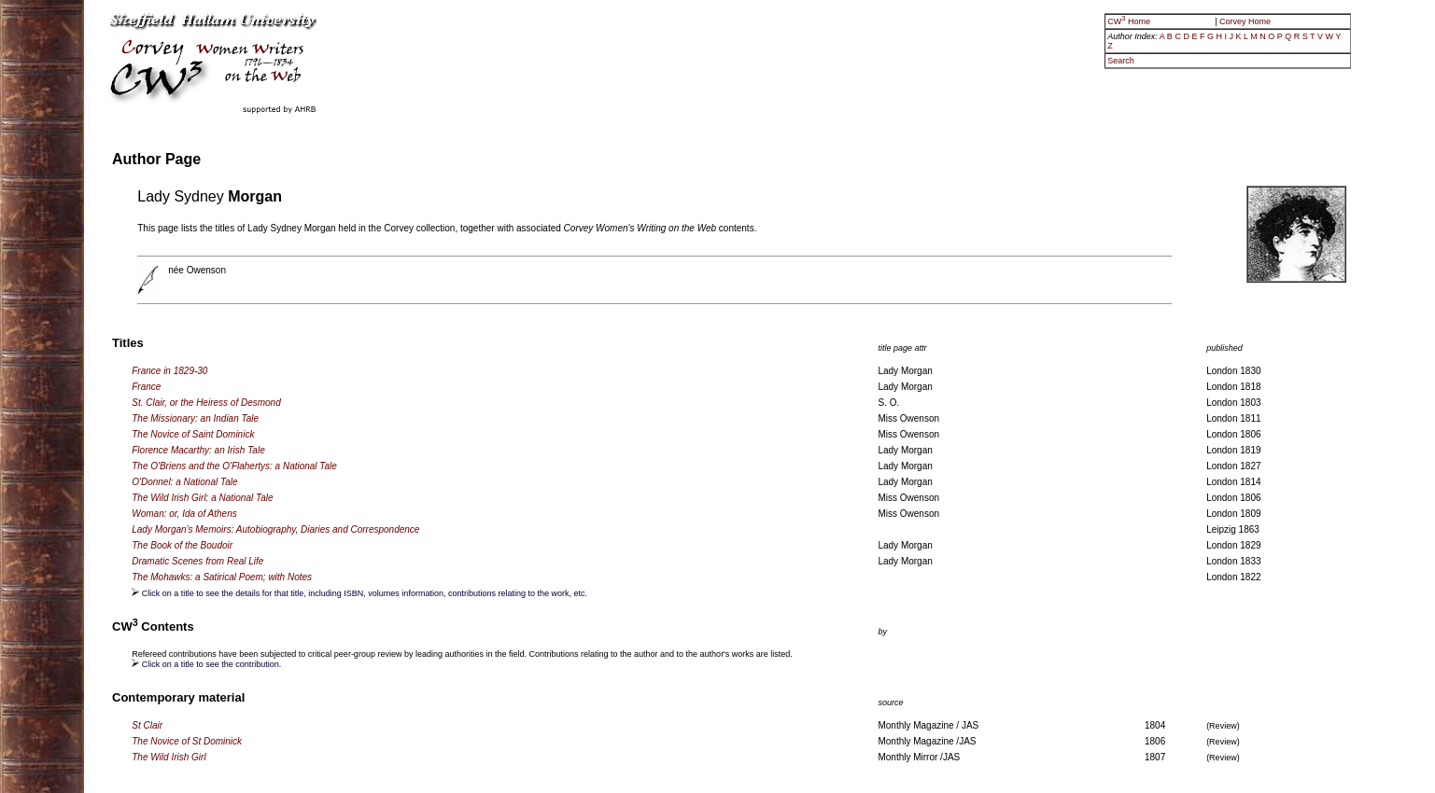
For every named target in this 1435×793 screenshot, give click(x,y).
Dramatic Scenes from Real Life (197, 561)
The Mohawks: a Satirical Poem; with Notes (222, 577)
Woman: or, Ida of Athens (184, 513)
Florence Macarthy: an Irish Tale (198, 450)
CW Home (1129, 21)
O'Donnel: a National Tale (184, 482)
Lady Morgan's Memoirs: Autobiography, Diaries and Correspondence (275, 529)
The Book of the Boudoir (182, 545)
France (146, 387)
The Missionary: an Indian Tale (195, 418)
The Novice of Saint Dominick (193, 434)
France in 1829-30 (169, 371)
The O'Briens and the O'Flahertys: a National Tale (234, 466)
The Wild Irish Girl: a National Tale (202, 498)
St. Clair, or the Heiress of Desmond (206, 402)
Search (1120, 60)
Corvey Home (1245, 21)
